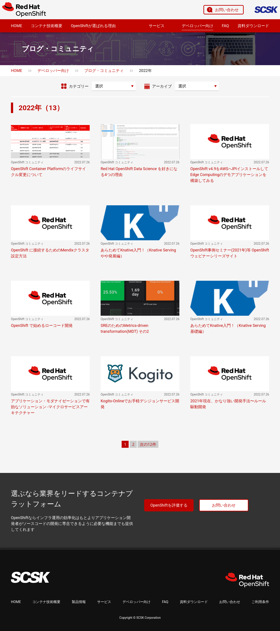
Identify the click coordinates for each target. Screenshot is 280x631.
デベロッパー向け (197, 25)
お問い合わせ (227, 9)
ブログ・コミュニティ (104, 70)
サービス (156, 25)
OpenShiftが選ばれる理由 (93, 25)
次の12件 (148, 444)
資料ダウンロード (253, 25)
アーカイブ (162, 86)
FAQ (225, 25)
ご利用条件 (260, 602)
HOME (16, 25)
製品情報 (132, 26)
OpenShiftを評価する (168, 505)
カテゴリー (79, 86)
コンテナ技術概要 (46, 25)
